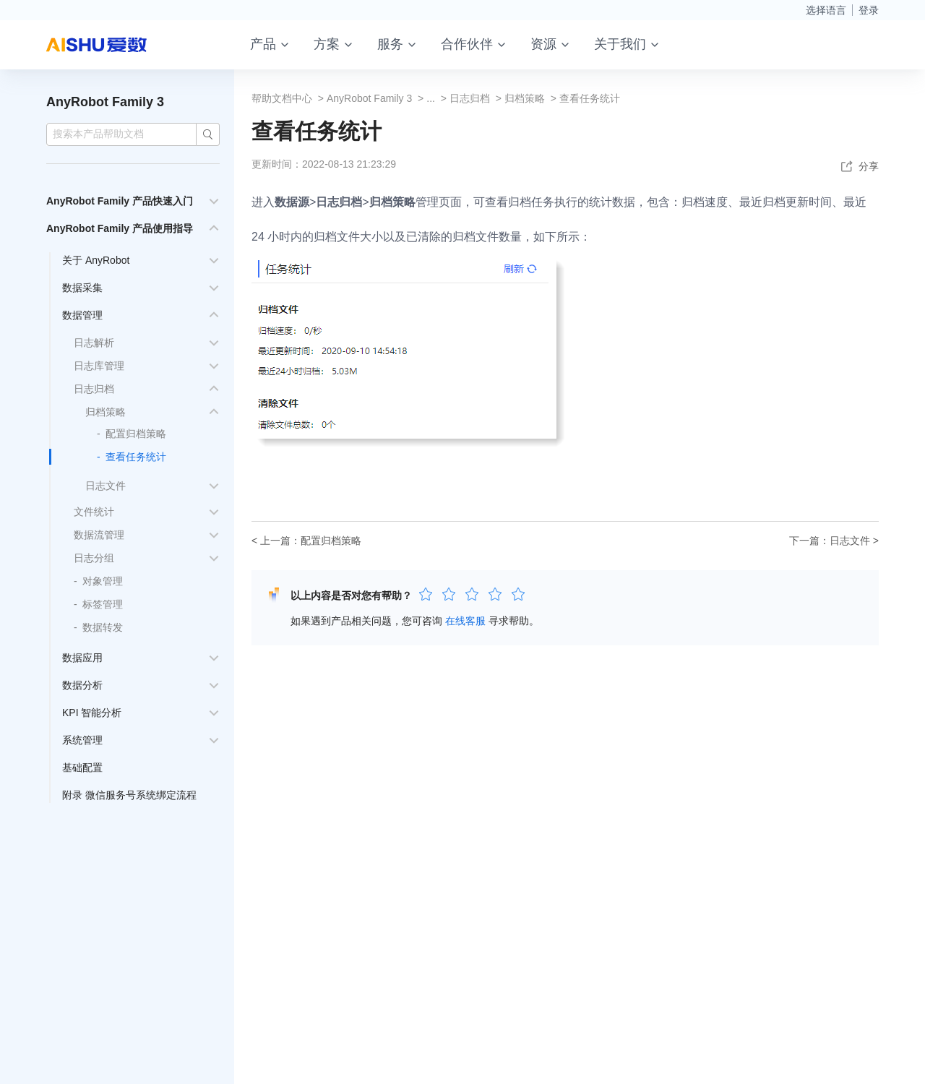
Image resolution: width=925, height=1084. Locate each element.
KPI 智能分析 (91, 712)
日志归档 (94, 389)
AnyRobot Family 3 (105, 102)
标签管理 (102, 604)
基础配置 (82, 767)
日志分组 (94, 558)
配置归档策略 (136, 433)
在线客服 (465, 621)
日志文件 (105, 485)
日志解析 (94, 342)
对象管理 (102, 581)
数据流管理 (99, 535)
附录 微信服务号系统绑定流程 (129, 795)
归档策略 (105, 412)
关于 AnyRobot (95, 260)
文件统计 (94, 511)
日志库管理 (99, 365)
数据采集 (82, 287)
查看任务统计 (136, 457)
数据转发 (102, 627)
